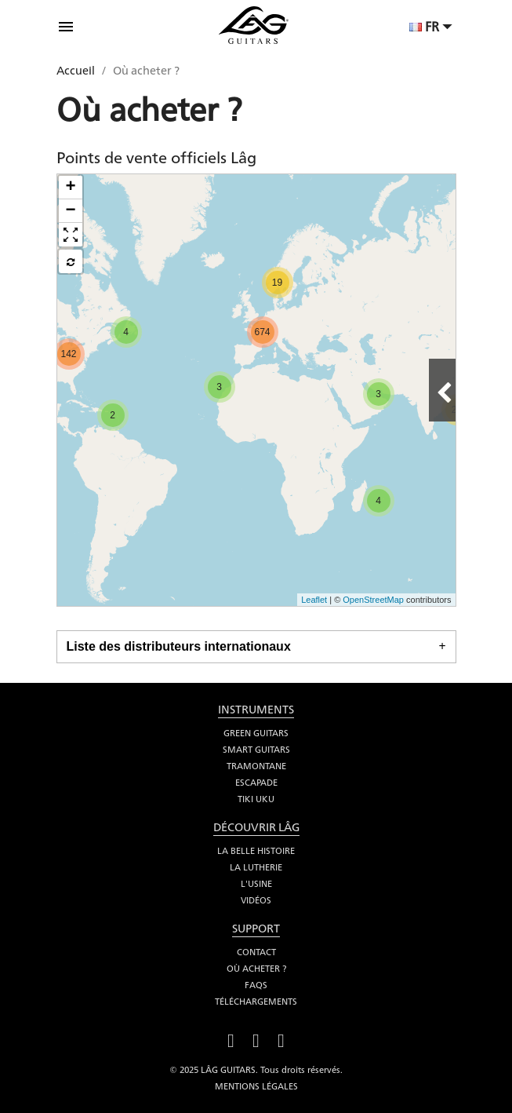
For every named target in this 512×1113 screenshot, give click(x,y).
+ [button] (70, 187)
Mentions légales (256, 1086)
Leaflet (314, 599)
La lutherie (256, 867)
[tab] (256, 646)
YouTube (256, 1038)
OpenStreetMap (373, 599)
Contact (256, 952)
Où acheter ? (256, 968)
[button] (70, 234)
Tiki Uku (256, 799)
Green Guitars (256, 733)
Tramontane (256, 766)
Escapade (256, 782)
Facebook (231, 1038)
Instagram (281, 1038)
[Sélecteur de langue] (432, 28)
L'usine (256, 883)
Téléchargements (256, 1001)
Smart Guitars (256, 749)
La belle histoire (256, 850)
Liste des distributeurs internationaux (179, 646)
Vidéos (256, 900)
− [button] (70, 211)
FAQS (256, 985)
